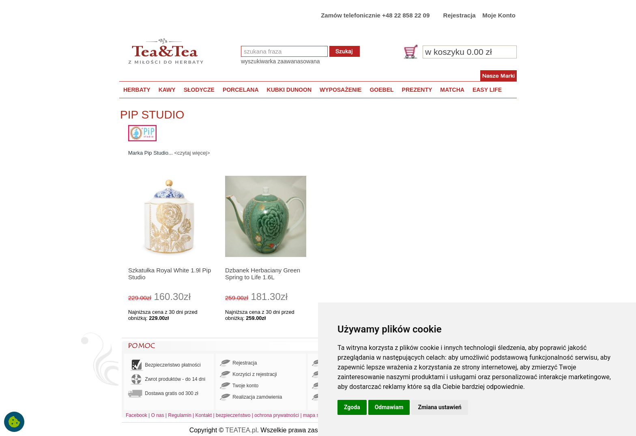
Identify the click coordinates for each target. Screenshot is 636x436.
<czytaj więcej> (192, 153)
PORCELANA (241, 89)
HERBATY (136, 89)
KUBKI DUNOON (289, 89)
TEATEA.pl (241, 430)
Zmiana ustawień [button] (439, 407)
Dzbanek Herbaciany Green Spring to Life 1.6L (262, 274)
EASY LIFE (487, 89)
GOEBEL (381, 89)
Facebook (136, 415)
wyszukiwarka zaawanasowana (280, 61)
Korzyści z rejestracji (248, 374)
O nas (157, 415)
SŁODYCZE (199, 89)
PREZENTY (417, 89)
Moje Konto (499, 15)
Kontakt (203, 415)
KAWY (167, 89)
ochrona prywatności (276, 415)
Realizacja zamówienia (251, 397)
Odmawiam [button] (389, 407)
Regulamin (179, 415)
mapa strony (316, 415)
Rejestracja (459, 15)
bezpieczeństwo (233, 415)
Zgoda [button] (352, 407)
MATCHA (452, 89)
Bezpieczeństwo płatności (164, 365)
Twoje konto (239, 386)
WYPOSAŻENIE (340, 89)
